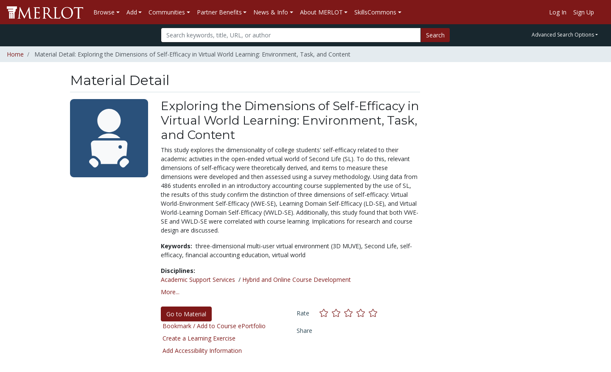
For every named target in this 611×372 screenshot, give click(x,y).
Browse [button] (104, 12)
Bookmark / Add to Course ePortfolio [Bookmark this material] (214, 326)
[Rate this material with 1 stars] (326, 312)
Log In (557, 12)
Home (15, 54)
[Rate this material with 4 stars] (362, 312)
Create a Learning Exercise (199, 338)
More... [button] (170, 292)
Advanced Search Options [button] (563, 34)
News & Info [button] (270, 12)
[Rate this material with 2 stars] (338, 312)
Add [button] (131, 12)
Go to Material (186, 314)
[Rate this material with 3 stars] (350, 312)
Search (435, 35)
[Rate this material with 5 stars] (374, 312)
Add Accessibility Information (202, 350)
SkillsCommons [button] (375, 12)
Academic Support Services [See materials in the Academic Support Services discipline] (198, 279)
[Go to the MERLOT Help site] (600, 12)
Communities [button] (167, 12)
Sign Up (583, 12)
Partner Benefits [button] (219, 12)
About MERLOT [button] (321, 12)
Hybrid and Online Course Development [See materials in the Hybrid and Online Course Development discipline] (296, 279)
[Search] (291, 35)
